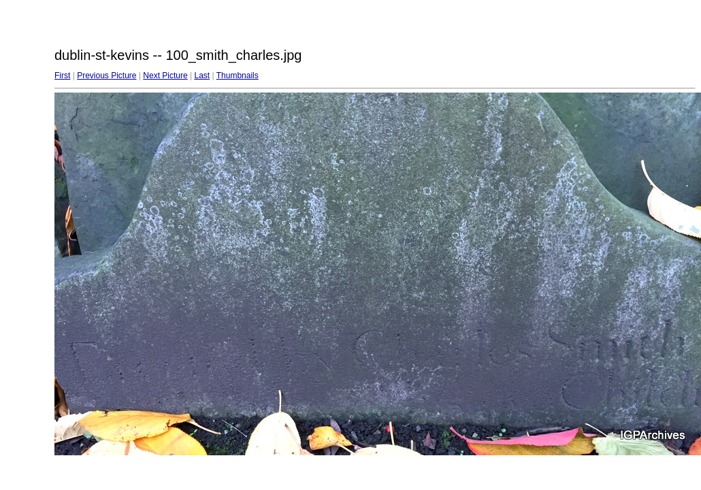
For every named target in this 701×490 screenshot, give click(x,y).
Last (202, 75)
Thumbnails (237, 75)
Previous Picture (106, 75)
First (62, 75)
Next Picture (165, 75)
